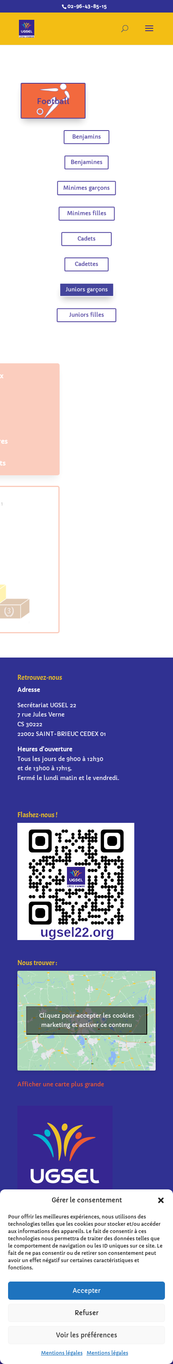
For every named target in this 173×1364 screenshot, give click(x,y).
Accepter (86, 1290)
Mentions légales (62, 1353)
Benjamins (86, 141)
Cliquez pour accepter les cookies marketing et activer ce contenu (86, 1020)
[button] (161, 1200)
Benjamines (86, 165)
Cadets (86, 236)
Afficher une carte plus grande (60, 1084)
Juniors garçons (86, 283)
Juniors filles (86, 307)
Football (55, 108)
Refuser (86, 1313)
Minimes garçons (86, 189)
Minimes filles (86, 212)
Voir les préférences (86, 1335)
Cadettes (87, 260)
